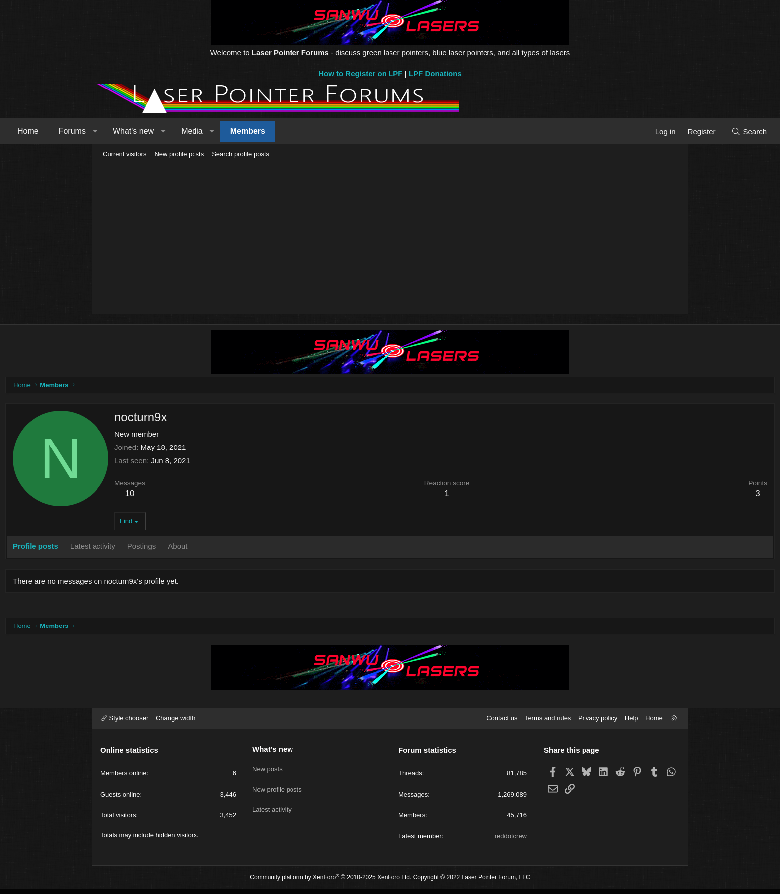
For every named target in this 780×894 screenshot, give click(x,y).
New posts (267, 771)
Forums (161, 131)
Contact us (502, 723)
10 (224, 496)
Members (336, 131)
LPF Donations (435, 73)
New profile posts (179, 154)
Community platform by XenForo (330, 882)
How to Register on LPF (360, 73)
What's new (222, 131)
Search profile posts (240, 154)
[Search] (659, 131)
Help (631, 723)
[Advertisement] (390, 236)
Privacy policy (597, 723)
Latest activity (272, 807)
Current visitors (124, 154)
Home (117, 131)
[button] (184, 131)
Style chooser (124, 723)
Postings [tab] (235, 548)
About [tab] (271, 548)
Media (281, 131)
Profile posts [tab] (129, 548)
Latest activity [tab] (186, 548)
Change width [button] (175, 723)
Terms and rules (548, 723)
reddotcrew (511, 841)
